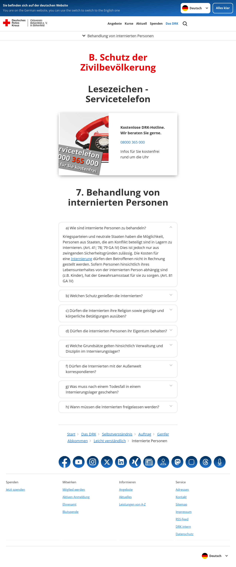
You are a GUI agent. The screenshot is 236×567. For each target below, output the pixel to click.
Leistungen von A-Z (132, 504)
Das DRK (172, 23)
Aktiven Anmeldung (76, 497)
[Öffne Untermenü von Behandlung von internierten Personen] (118, 35)
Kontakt (181, 497)
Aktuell (141, 23)
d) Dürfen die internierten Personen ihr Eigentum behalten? (116, 330)
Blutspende (70, 512)
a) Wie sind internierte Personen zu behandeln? (106, 227)
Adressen (182, 490)
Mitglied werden (74, 490)
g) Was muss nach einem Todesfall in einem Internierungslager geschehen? (103, 389)
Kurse (129, 23)
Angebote (115, 23)
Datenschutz (185, 534)
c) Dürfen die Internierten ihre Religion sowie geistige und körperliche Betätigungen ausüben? (115, 313)
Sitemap (181, 504)
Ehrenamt (69, 504)
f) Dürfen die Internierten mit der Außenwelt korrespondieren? (103, 369)
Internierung (81, 258)
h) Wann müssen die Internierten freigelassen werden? (112, 406)
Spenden (156, 23)
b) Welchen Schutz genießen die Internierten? (104, 295)
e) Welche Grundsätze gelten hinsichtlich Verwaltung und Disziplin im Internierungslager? (114, 348)
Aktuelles (125, 497)
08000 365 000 (132, 142)
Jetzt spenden (15, 490)
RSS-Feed (182, 519)
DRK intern (183, 527)
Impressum (184, 512)
